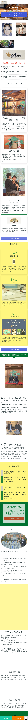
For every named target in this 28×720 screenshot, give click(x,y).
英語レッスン (18, 718)
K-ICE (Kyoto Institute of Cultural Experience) (14, 14)
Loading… (14, 606)
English (6, 718)
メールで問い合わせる (14, 238)
